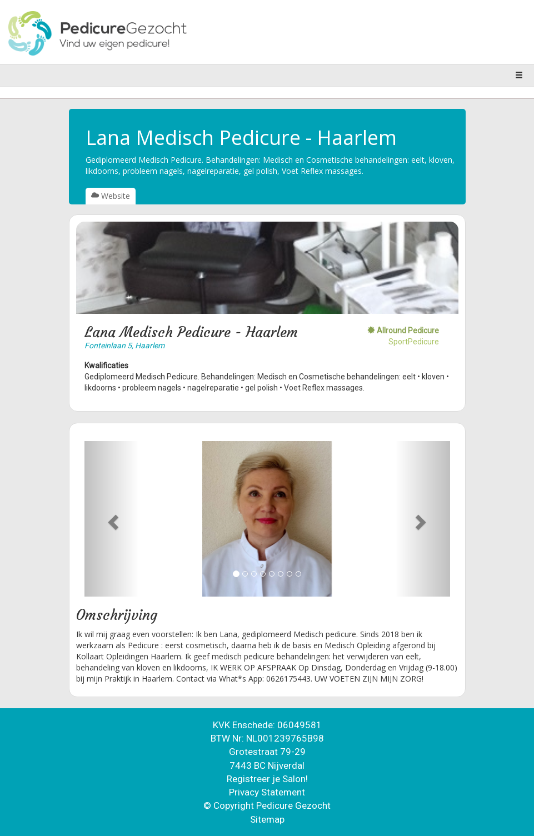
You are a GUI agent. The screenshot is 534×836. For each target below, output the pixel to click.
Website (110, 196)
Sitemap (267, 819)
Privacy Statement (267, 792)
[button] (111, 519)
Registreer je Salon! (267, 778)
